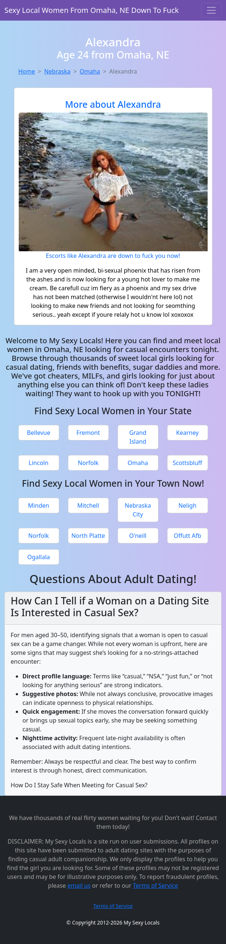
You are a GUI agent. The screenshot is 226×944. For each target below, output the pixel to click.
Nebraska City (138, 509)
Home (26, 71)
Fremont (88, 433)
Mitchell (88, 505)
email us (78, 885)
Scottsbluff (187, 463)
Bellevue (38, 433)
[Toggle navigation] (211, 10)
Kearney (187, 433)
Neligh (187, 505)
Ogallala (38, 557)
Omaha (90, 71)
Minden (38, 505)
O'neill (138, 536)
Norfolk (88, 463)
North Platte (88, 536)
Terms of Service (155, 885)
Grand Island (138, 437)
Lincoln (39, 463)
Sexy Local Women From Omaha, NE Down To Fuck (91, 10)
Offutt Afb (187, 536)
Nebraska (57, 71)
